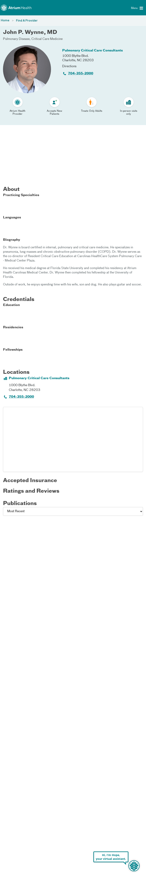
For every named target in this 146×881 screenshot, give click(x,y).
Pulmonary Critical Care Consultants (92, 50)
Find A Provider (27, 20)
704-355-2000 (80, 73)
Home (5, 20)
